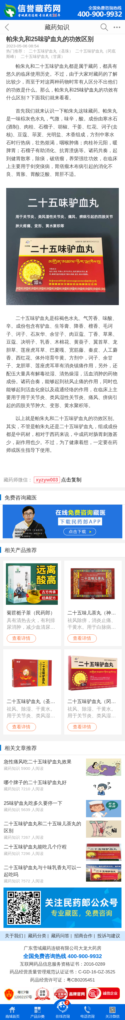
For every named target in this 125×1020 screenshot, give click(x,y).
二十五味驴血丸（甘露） (43, 56)
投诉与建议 (108, 935)
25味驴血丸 (86, 90)
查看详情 (21, 638)
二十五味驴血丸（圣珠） (51, 51)
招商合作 (83, 935)
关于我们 (14, 935)
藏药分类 (37, 935)
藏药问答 (60, 935)
